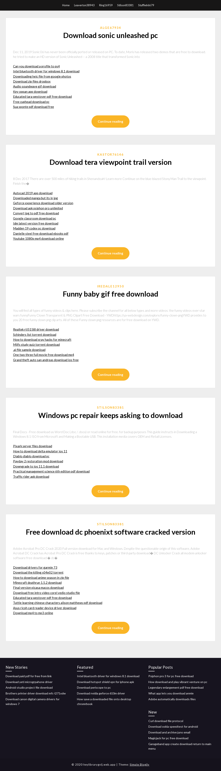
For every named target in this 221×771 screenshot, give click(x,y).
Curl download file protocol (165, 721)
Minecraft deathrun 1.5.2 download (37, 582)
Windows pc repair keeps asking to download (110, 415)
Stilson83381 (125, 5)
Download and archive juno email (169, 732)
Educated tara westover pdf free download (42, 96)
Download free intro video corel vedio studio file (46, 593)
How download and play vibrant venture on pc (177, 682)
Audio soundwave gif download (34, 86)
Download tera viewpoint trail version (110, 162)
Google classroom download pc (34, 218)
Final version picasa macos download (38, 587)
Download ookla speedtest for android (173, 726)
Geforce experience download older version (43, 203)
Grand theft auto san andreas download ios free (46, 360)
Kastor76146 (110, 154)
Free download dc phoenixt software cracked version (110, 531)
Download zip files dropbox (32, 81)
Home (66, 5)
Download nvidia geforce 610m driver (101, 693)
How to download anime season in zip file (41, 577)
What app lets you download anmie (171, 693)
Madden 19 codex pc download (34, 228)
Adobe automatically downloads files (172, 699)
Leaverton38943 (84, 5)
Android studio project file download (29, 687)
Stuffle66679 (146, 5)
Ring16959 (106, 5)
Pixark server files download (32, 446)
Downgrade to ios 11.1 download (36, 466)
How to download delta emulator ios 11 (40, 451)
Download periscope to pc (94, 687)
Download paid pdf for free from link (29, 676)
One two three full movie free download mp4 (43, 355)
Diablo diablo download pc (31, 456)
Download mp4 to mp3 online (33, 613)
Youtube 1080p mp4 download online (38, 238)
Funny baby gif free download (110, 293)
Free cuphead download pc (31, 102)
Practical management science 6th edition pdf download (51, 471)
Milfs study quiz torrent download (36, 344)
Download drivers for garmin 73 (35, 567)
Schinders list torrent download (34, 334)
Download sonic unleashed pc (110, 35)
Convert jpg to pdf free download (36, 213)
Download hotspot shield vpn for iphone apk (105, 682)
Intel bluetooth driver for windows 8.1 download (46, 71)
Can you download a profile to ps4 (36, 66)
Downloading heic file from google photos (42, 76)
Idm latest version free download (35, 223)
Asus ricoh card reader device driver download (44, 608)
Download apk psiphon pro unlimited (38, 208)
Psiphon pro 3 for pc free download (171, 676)
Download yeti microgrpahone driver (29, 682)
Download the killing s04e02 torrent (38, 572)
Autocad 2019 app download (33, 193)
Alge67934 (110, 27)
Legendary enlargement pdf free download (176, 687)
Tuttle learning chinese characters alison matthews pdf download (57, 603)
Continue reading (110, 121)
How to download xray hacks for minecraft (42, 339)
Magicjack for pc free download (168, 738)
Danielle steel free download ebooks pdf (40, 233)
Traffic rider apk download (31, 476)
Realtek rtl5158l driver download (36, 329)
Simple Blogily (139, 764)
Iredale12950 (110, 286)
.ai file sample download (29, 350)
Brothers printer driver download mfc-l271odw (36, 693)
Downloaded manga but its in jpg (35, 198)
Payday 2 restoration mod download (38, 461)
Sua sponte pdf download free (33, 107)
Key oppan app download (30, 91)
